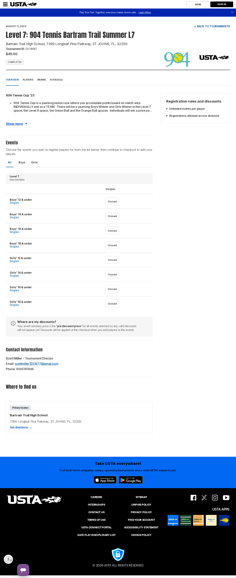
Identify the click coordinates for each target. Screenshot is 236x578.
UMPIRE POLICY (141, 505)
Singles (14, 202)
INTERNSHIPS (96, 505)
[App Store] (104, 480)
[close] (232, 12)
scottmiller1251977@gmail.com (36, 364)
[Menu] (5, 4)
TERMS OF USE (96, 520)
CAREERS (96, 497)
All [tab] (9, 162)
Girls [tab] (34, 162)
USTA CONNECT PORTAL (96, 527)
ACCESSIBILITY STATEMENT (141, 527)
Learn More (145, 12)
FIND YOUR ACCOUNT (141, 520)
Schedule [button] (56, 79)
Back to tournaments (213, 26)
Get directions (19, 427)
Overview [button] (12, 79)
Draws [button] (41, 79)
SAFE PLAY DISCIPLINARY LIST (96, 535)
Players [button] (28, 79)
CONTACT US (96, 512)
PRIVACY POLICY (141, 512)
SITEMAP (141, 497)
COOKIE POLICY (141, 535)
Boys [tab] (22, 162)
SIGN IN (221, 4)
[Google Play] (131, 480)
